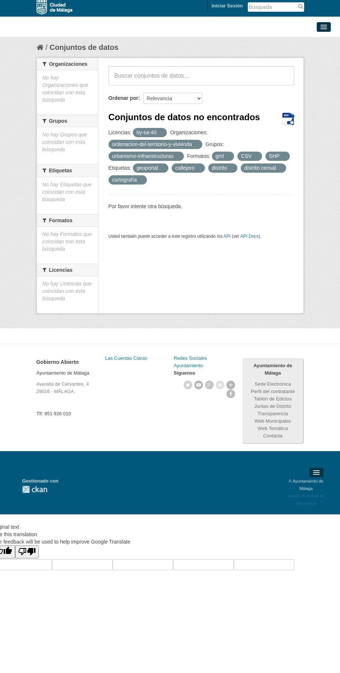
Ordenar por (123, 98)
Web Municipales (273, 421)
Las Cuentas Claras (126, 358)
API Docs (249, 236)
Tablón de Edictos (273, 399)
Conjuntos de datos (84, 47)
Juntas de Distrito (272, 406)
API (226, 236)
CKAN (34, 489)
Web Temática (273, 428)
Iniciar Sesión (227, 6)
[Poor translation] (27, 551)
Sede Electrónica (273, 384)
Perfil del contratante (273, 391)
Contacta (272, 436)
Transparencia (273, 413)
